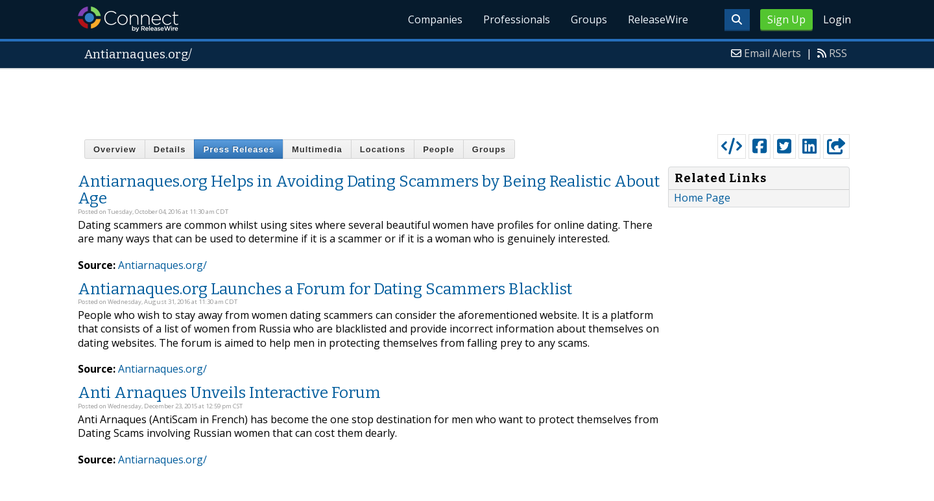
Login (837, 19)
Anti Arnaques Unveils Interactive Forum (229, 393)
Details (170, 149)
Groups (589, 19)
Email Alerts (772, 53)
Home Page (702, 198)
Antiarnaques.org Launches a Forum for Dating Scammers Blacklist (325, 289)
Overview (114, 149)
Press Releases (238, 149)
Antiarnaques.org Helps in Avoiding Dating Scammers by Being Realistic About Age (369, 189)
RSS (838, 53)
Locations (382, 149)
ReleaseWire (658, 19)
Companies (435, 19)
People (439, 149)
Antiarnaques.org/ (162, 265)
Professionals (516, 19)
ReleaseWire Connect (128, 19)
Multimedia (317, 149)
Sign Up (786, 19)
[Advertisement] (467, 98)
